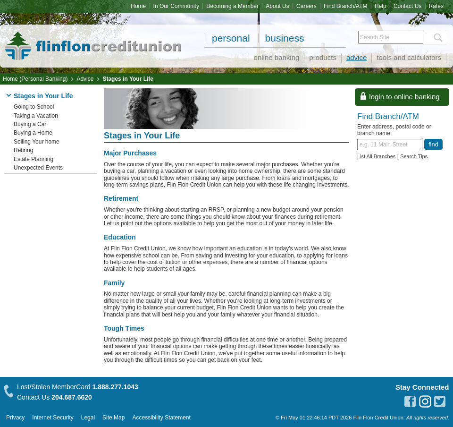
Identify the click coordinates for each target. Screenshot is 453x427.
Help (380, 6)
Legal (88, 417)
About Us (277, 6)
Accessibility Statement (161, 417)
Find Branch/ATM (345, 6)
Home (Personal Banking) (35, 79)
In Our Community (176, 6)
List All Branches (376, 156)
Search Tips (414, 156)
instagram (425, 401)
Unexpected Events (38, 167)
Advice (356, 57)
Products (322, 57)
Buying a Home (33, 132)
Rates (436, 6)
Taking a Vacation (36, 115)
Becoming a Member (232, 6)
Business (284, 38)
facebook (410, 401)
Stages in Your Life (127, 79)
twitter (440, 401)
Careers (306, 6)
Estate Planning (33, 159)
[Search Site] (390, 37)
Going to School (34, 106)
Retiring (23, 150)
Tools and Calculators (409, 57)
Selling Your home (36, 141)
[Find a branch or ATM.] (389, 144)
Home (138, 6)
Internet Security (52, 417)
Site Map (113, 417)
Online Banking (277, 57)
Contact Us (407, 6)
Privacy (15, 417)
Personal (231, 38)
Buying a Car (30, 124)
